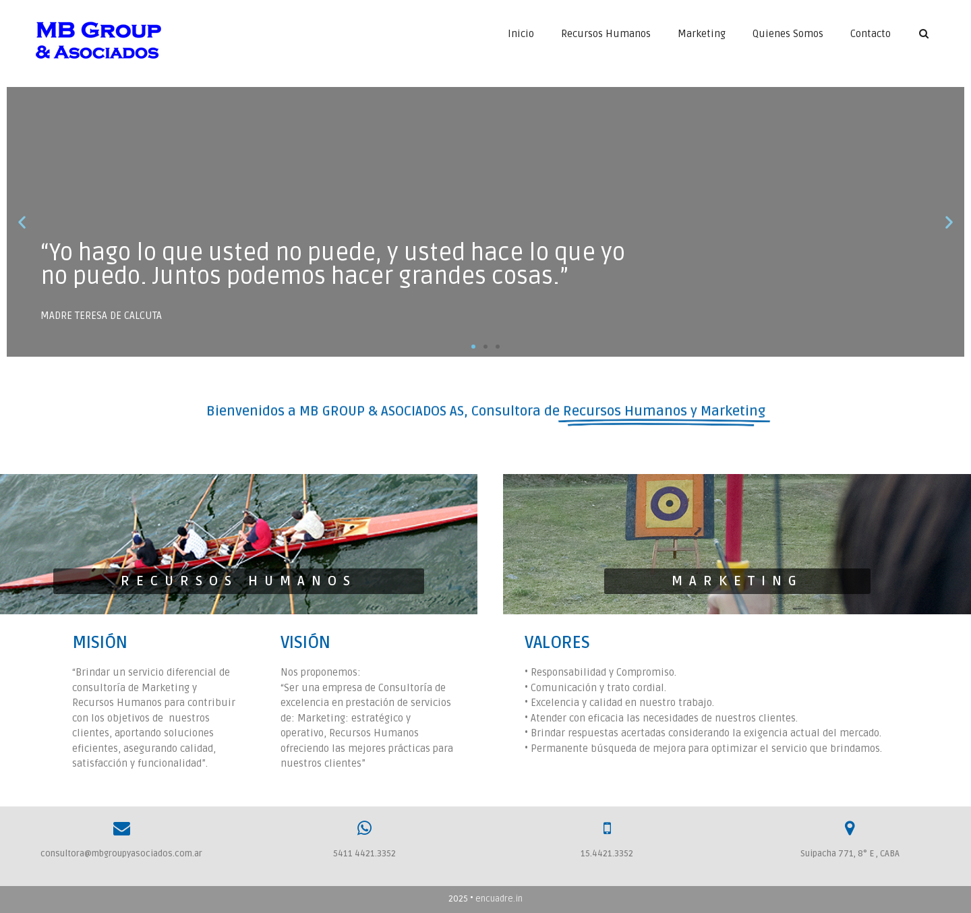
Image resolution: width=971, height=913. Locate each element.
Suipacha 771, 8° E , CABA (850, 853)
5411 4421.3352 (364, 853)
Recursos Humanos (606, 34)
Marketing (702, 34)
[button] (473, 347)
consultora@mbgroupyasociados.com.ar (121, 853)
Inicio (521, 34)
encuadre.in (499, 898)
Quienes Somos (788, 34)
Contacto (870, 34)
